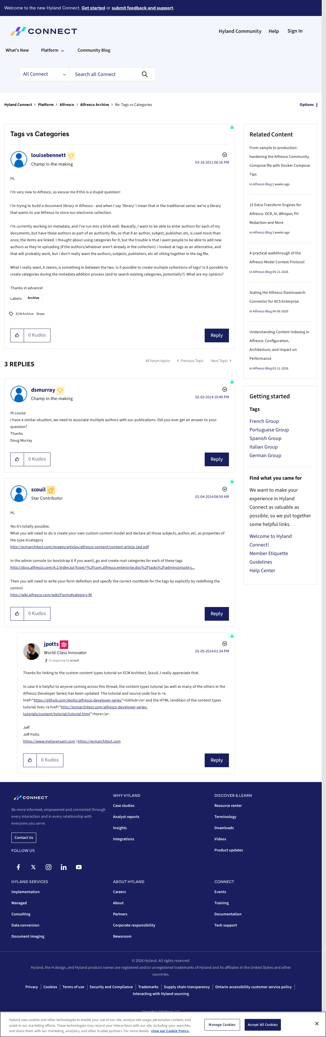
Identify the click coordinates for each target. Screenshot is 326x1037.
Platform (46, 105)
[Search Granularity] (44, 74)
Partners (120, 914)
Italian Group (263, 447)
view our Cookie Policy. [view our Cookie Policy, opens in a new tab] (170, 1031)
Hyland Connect (18, 105)
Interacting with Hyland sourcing (161, 994)
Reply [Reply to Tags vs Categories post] (217, 335)
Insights (120, 828)
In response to (64, 660)
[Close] (317, 1023)
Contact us (24, 838)
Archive (33, 298)
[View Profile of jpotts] (51, 644)
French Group (264, 421)
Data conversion (25, 925)
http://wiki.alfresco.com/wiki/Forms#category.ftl (51, 595)
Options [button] (307, 105)
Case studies (123, 806)
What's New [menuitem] (17, 50)
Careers (119, 892)
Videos (220, 839)
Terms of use (73, 987)
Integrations (123, 839)
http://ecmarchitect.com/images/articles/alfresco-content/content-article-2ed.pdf (79, 547)
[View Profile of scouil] (38, 490)
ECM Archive (24, 313)
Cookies (50, 987)
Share (40, 313)
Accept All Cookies (263, 1024)
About (118, 903)
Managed (19, 903)
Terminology (225, 817)
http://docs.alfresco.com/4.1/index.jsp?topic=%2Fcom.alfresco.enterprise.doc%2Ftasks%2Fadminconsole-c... (102, 567)
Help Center (262, 570)
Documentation (228, 914)
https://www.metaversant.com (49, 741)
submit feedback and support (142, 8)
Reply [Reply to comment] (217, 459)
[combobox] (112, 74)
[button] (17, 335)
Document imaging (27, 936)
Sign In (295, 31)
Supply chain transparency (187, 987)
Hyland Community (240, 31)
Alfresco (67, 105)
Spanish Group (265, 438)
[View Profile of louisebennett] (48, 155)
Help (274, 31)
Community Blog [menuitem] (94, 50)
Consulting (20, 914)
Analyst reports (126, 817)
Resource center (228, 806)
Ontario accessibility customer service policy (253, 987)
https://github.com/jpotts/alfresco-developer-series (78, 700)
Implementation (25, 892)
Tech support (225, 925)
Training (221, 903)
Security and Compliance (111, 987)
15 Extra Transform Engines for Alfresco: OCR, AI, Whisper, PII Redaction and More (275, 214)
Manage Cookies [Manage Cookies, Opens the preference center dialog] (222, 1024)
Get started (93, 8)
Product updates (228, 850)
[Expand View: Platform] (62, 50)
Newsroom (122, 936)
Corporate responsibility (134, 925)
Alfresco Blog (262, 184)
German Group (265, 455)
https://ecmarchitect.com (99, 741)
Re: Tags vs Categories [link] (133, 105)
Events (220, 892)
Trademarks (148, 987)
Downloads (224, 828)
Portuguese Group (269, 429)
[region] (163, 1024)
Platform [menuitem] (49, 50)
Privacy (31, 987)
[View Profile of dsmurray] (43, 390)
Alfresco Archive (94, 105)
